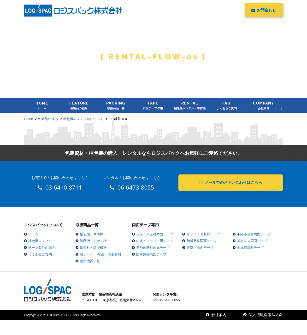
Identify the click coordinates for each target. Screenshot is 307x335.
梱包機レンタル (40, 241)
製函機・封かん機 (93, 241)
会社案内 (216, 315)
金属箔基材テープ (250, 247)
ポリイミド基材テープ (203, 234)
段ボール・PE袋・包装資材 (100, 254)
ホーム (33, 234)
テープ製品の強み (41, 247)
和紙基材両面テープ (202, 241)
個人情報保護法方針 (263, 315)
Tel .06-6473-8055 (166, 300)
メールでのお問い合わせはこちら (230, 182)
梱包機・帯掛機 (91, 234)
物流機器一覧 (90, 261)
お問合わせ (263, 10)
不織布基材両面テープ (254, 234)
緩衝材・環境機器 (93, 247)
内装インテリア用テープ (154, 241)
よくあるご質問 (40, 254)
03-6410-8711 (60, 187)
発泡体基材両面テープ (153, 247)
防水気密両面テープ (151, 254)
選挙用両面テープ (200, 247)
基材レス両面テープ (252, 241)
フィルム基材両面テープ (154, 234)
